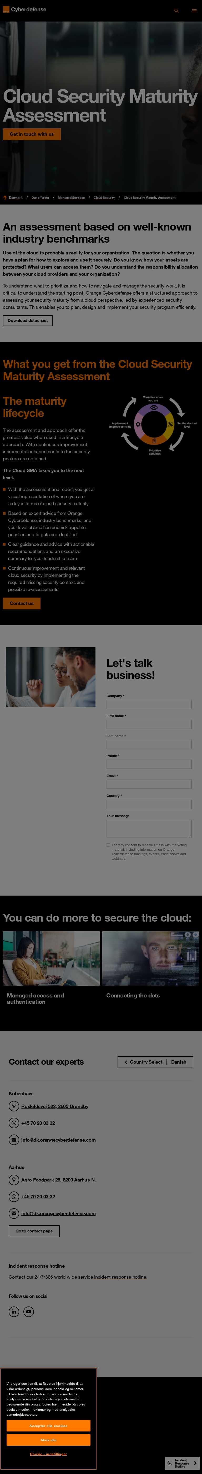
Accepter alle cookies (48, 1426)
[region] (48, 1419)
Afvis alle (49, 1440)
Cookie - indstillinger (48, 1454)
